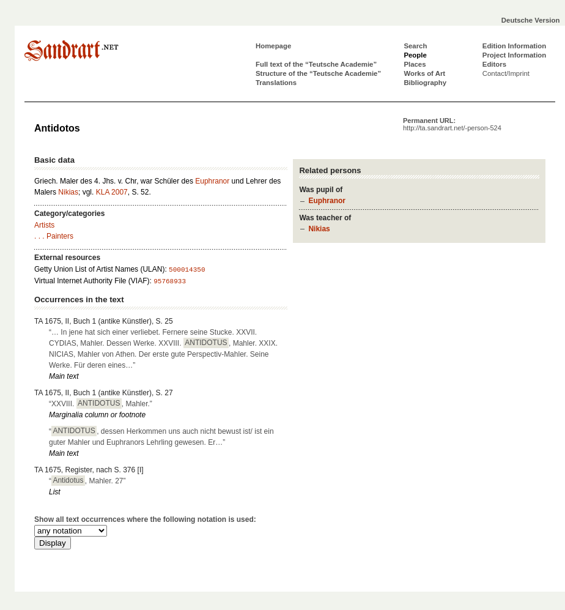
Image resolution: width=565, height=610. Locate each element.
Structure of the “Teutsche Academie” (318, 73)
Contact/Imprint (506, 73)
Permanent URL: (452, 124)
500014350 (187, 269)
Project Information (514, 55)
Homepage (273, 46)
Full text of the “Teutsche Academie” (316, 64)
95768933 (169, 281)
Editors (494, 64)
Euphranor (326, 200)
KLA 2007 (112, 192)
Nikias (319, 229)
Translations (276, 82)
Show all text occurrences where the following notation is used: (145, 519)
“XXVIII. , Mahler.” (100, 403)
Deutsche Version (530, 20)
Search (415, 46)
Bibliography (425, 82)
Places (415, 64)
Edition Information (514, 46)
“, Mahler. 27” (87, 480)
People (415, 55)
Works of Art (424, 73)
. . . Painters (53, 236)
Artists (44, 225)
